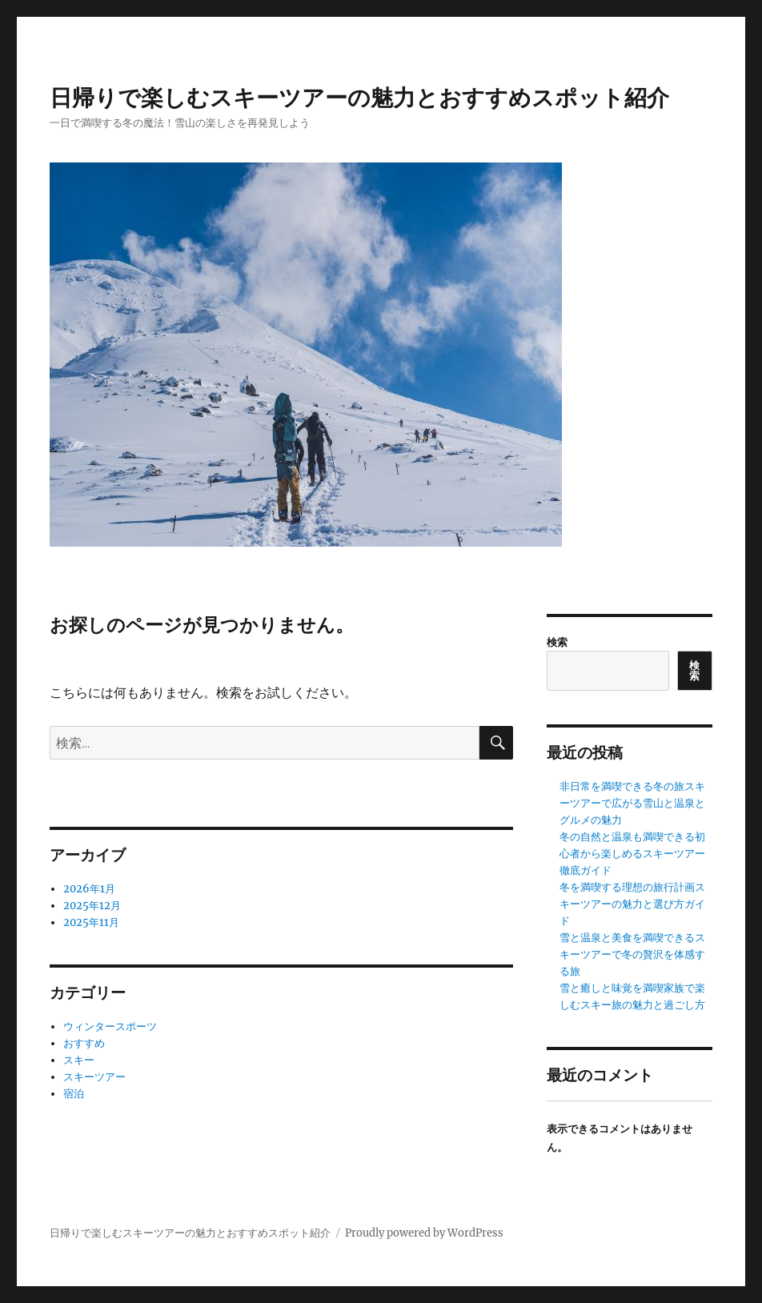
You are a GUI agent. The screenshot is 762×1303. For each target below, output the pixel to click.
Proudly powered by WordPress (424, 1233)
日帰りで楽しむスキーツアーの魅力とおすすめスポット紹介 (359, 97)
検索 (557, 642)
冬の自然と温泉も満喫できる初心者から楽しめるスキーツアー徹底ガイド (632, 853)
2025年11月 (91, 922)
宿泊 (73, 1094)
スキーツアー (94, 1077)
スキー (78, 1060)
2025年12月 (92, 905)
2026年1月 (89, 889)
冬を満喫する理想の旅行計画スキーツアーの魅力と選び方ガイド (632, 904)
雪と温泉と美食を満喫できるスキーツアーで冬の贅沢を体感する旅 (632, 954)
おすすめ (84, 1043)
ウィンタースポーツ (110, 1026)
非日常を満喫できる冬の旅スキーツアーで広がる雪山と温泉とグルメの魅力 (632, 803)
